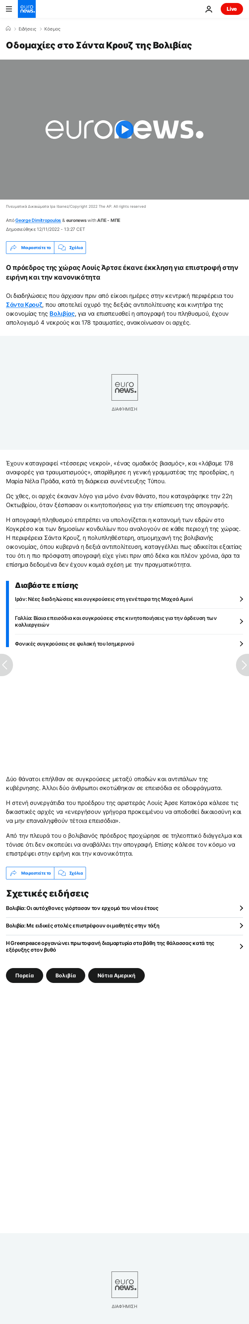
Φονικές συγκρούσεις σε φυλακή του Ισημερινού (74, 643)
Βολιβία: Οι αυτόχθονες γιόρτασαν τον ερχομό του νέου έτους (82, 908)
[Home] (8, 28)
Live (232, 9)
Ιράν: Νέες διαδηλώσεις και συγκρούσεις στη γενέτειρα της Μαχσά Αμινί (104, 599)
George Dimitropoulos (38, 220)
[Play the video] (124, 130)
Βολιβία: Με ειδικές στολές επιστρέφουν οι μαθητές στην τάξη (82, 925)
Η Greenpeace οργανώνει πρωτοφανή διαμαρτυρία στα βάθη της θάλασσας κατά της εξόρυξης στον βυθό (110, 946)
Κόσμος (52, 29)
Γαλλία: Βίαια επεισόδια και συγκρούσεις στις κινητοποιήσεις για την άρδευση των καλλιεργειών (116, 621)
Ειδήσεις (27, 29)
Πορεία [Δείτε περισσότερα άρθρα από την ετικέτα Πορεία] (24, 975)
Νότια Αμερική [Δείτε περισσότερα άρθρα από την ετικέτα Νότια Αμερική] (116, 975)
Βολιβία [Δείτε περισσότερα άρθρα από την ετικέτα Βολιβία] (65, 975)
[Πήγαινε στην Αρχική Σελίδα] (27, 9)
